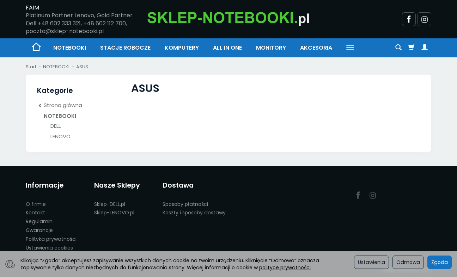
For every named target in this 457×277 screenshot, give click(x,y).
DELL (55, 126)
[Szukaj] (398, 47)
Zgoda (439, 262)
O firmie (36, 204)
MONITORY (271, 48)
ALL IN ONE (227, 48)
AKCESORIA (316, 48)
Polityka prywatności (51, 239)
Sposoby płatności (185, 204)
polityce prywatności (285, 267)
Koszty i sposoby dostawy (194, 212)
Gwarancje (39, 230)
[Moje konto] (424, 47)
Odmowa (408, 262)
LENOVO (60, 136)
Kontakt (35, 212)
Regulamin (39, 221)
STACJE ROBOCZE (125, 48)
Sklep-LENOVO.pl (114, 212)
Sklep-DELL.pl (109, 204)
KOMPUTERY (182, 48)
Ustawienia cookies (49, 247)
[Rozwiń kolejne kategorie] (350, 47)
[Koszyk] (411, 47)
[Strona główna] (228, 18)
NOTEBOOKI (69, 48)
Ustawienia (371, 262)
